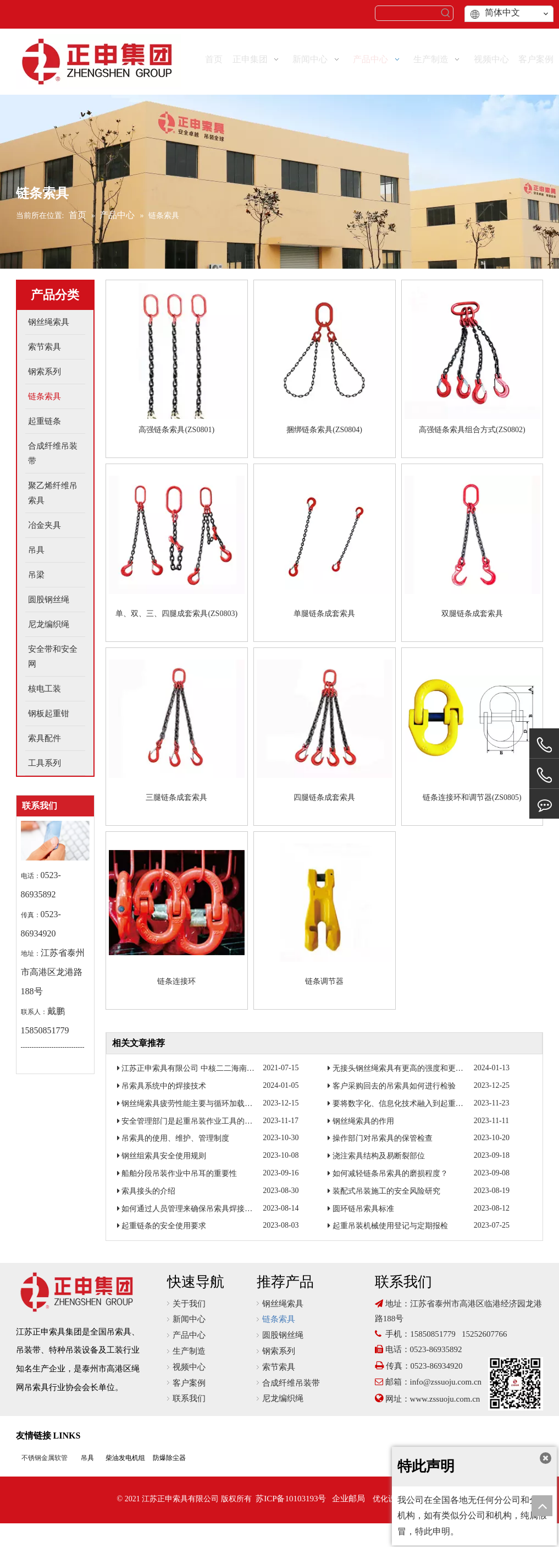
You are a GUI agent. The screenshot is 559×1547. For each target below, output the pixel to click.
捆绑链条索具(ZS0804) (324, 430)
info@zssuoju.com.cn (445, 1381)
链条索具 (278, 1319)
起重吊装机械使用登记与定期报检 (390, 1226)
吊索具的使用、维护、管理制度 (175, 1138)
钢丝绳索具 (282, 1303)
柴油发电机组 (125, 1458)
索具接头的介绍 (148, 1191)
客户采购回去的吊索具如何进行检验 (394, 1086)
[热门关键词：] (446, 13)
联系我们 (189, 1398)
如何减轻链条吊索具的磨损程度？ (390, 1173)
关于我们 (189, 1303)
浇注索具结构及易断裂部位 (379, 1156)
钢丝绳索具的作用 (363, 1121)
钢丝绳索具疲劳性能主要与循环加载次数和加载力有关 (213, 1103)
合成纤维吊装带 (291, 1383)
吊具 (87, 1458)
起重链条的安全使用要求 (163, 1226)
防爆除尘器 (169, 1458)
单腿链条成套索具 (324, 613)
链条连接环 (176, 981)
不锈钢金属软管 (44, 1458)
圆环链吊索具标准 (363, 1209)
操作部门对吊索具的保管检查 (383, 1138)
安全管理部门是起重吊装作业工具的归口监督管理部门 (213, 1121)
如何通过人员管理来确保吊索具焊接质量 (190, 1209)
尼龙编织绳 (282, 1398)
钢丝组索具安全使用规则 (163, 1156)
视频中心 (189, 1367)
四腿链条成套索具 (324, 797)
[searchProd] (407, 13)
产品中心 (189, 1335)
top (542, 1505)
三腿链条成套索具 (176, 797)
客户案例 (189, 1383)
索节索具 (278, 1367)
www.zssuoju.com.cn (446, 1399)
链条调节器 (324, 981)
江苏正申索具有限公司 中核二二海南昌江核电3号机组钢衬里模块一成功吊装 (251, 1068)
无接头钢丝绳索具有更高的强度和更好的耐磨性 (413, 1068)
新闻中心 (189, 1319)
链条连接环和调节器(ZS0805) (472, 797)
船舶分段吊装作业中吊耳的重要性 (179, 1173)
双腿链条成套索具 (472, 613)
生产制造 (189, 1351)
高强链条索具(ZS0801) (176, 430)
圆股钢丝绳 (282, 1335)
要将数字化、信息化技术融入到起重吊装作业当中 (417, 1103)
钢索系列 (278, 1351)
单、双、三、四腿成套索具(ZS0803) (176, 613)
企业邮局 (348, 1498)
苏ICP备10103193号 (291, 1498)
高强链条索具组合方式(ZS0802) (472, 430)
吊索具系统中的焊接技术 (163, 1086)
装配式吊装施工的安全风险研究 (386, 1191)
